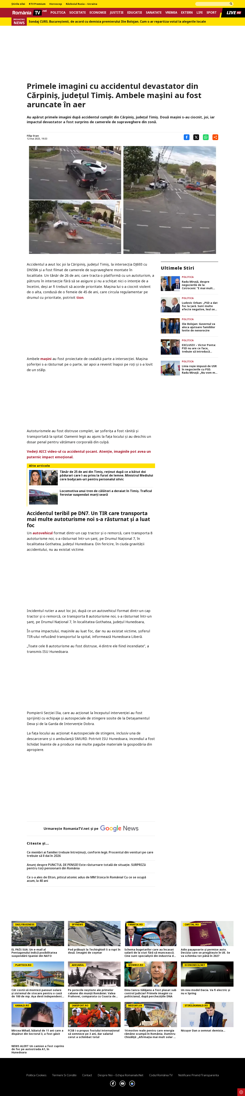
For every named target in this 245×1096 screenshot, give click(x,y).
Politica (58, 12)
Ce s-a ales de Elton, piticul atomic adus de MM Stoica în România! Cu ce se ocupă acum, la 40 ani (86, 879)
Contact (87, 1075)
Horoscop (55, 4)
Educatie (134, 12)
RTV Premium (37, 4)
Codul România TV (161, 1075)
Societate (77, 12)
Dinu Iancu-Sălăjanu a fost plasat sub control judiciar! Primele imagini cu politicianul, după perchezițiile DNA (150, 993)
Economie (98, 12)
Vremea (171, 12)
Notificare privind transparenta (198, 1075)
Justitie (116, 12)
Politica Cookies (36, 1075)
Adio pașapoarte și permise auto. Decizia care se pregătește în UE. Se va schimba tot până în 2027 (205, 953)
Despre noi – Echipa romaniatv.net (120, 1075)
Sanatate (154, 12)
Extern (187, 12)
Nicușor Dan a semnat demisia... (203, 1030)
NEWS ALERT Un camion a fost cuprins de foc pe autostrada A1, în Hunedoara (37, 1049)
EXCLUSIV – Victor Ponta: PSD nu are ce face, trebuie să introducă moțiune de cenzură (199, 348)
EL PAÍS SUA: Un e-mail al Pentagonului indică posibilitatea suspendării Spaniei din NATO (34, 953)
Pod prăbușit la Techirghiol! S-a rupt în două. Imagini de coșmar (94, 951)
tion (79, 297)
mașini (45, 358)
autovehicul (43, 533)
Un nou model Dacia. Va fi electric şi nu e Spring (205, 992)
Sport (212, 12)
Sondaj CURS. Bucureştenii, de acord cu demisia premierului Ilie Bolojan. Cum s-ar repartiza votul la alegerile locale (117, 21)
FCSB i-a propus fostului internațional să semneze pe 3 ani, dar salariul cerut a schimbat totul (93, 1034)
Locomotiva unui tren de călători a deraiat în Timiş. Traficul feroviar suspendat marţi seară (106, 492)
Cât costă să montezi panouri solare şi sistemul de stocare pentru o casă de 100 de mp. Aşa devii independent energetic (36, 993)
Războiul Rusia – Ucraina (81, 4)
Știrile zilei (18, 4)
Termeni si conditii (64, 1075)
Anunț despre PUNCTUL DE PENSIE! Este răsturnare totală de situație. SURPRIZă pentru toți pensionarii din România (86, 866)
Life (200, 12)
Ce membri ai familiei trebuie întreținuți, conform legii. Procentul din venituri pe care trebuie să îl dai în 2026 (90, 854)
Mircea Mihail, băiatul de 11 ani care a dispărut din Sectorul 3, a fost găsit (37, 1032)
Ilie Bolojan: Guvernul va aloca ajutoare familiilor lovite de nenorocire (198, 327)
